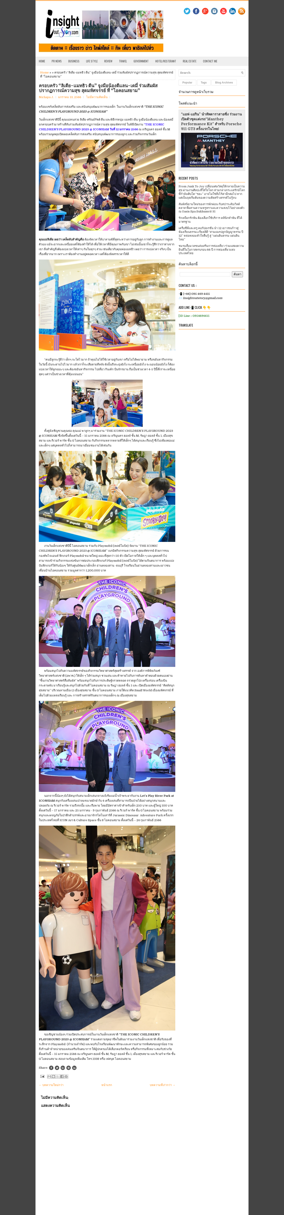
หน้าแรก (106, 1085)
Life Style (92, 61)
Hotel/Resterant (165, 61)
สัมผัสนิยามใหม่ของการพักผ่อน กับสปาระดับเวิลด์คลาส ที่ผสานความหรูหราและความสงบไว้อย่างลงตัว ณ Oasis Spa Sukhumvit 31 (211, 207)
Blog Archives (224, 82)
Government (141, 61)
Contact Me (210, 61)
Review (108, 61)
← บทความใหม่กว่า (51, 1085)
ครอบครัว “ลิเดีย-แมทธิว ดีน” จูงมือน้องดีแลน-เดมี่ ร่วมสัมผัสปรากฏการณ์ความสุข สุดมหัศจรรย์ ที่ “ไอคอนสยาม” (98, 88)
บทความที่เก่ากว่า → (162, 1085)
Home (42, 61)
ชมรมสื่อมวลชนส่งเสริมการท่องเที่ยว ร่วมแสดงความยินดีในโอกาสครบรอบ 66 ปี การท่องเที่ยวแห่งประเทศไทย (211, 249)
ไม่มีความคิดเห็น (97, 97)
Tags (204, 82)
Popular (187, 82)
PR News (57, 61)
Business (73, 61)
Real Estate (189, 61)
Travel (123, 61)
